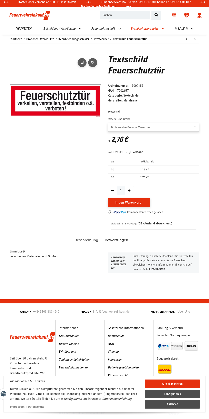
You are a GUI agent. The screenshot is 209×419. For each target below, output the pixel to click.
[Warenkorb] (174, 15)
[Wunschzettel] (186, 15)
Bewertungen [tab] (116, 240)
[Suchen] (125, 15)
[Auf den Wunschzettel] (92, 62)
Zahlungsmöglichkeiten (74, 360)
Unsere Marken (69, 344)
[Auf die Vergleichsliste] (82, 62)
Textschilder (131, 95)
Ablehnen (172, 404)
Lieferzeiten (157, 269)
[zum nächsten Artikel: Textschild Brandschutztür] (195, 39)
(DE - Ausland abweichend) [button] (155, 223)
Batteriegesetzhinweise (123, 367)
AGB (111, 344)
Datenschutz (116, 336)
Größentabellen (69, 336)
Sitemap (113, 352)
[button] (199, 15)
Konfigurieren (172, 394)
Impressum (115, 360)
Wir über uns (67, 352)
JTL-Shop (186, 413)
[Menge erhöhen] (129, 190)
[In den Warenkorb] (13, 52)
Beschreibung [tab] (86, 240)
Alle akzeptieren (172, 384)
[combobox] (153, 127)
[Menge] (121, 190)
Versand (137, 152)
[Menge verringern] (112, 190)
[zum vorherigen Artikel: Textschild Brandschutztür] (186, 39)
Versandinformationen (73, 367)
